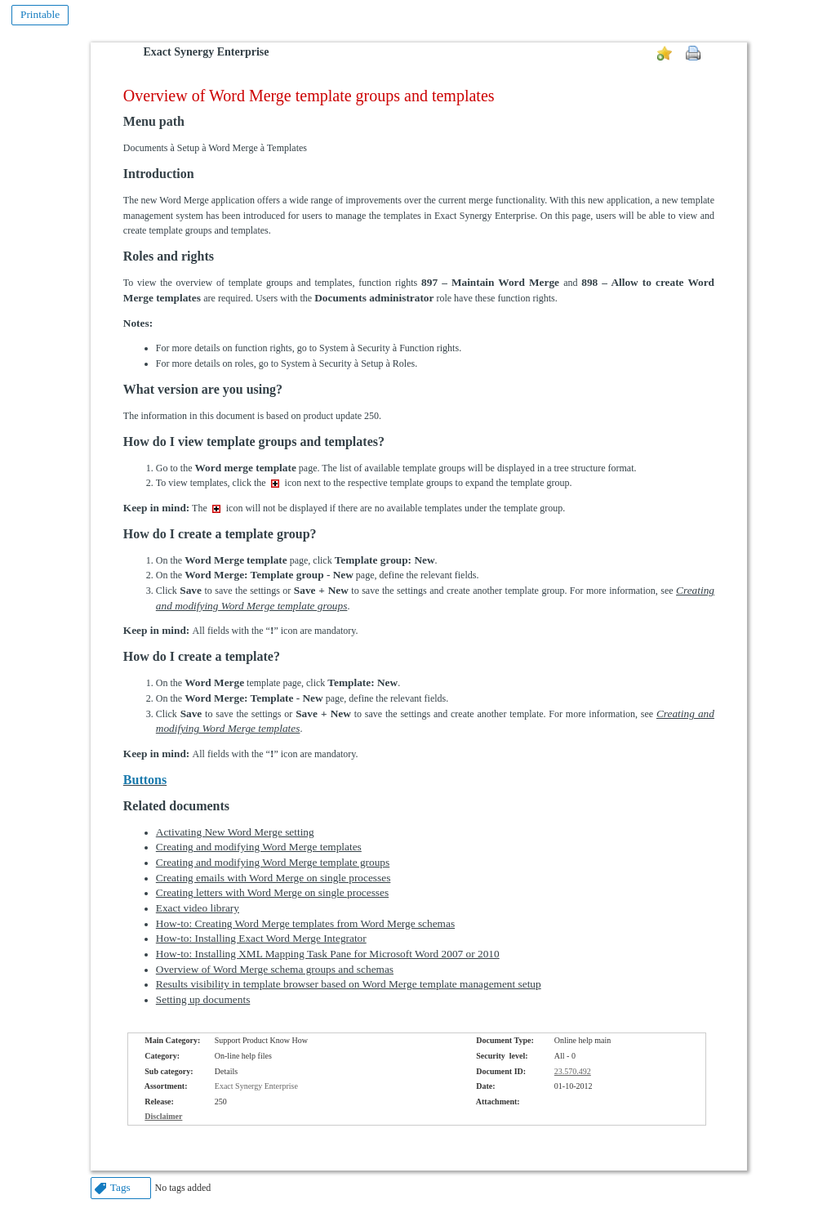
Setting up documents (203, 999)
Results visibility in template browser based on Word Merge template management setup (348, 984)
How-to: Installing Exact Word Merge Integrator (261, 938)
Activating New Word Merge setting (235, 832)
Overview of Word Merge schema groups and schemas (275, 969)
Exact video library (197, 908)
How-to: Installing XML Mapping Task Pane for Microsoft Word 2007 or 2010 (328, 954)
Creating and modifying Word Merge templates (259, 847)
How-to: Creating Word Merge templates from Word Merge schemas (305, 923)
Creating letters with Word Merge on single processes (272, 892)
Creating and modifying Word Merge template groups (272, 862)
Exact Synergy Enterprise (206, 52)
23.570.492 (572, 1071)
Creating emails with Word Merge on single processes (273, 878)
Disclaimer (163, 1116)
